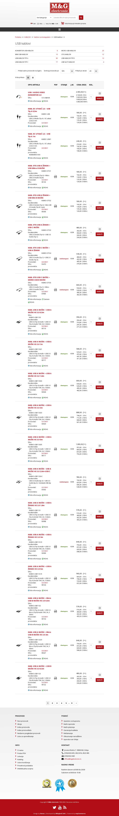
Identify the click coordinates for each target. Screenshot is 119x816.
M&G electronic (53, 802)
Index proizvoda (23, 727)
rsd (53, 24)
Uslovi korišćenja (23, 762)
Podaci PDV (21, 753)
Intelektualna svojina (25, 769)
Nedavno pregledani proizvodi (28, 733)
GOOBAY (45, 123)
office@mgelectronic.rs (72, 759)
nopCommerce (80, 813)
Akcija (19, 724)
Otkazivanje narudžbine (73, 736)
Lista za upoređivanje (25, 736)
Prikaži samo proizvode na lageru (30, 71)
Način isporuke (69, 724)
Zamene (45, 299)
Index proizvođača (24, 730)
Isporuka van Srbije (71, 739)
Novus (42, 813)
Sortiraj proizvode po (51, 71)
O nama (20, 750)
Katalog (20, 759)
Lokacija (20, 756)
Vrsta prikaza (19, 77)
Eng (39, 24)
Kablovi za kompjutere (42, 37)
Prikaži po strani (81, 71)
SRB (33, 24)
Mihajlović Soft (60, 813)
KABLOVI (27, 37)
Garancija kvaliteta (71, 730)
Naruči (100, 98)
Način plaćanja (69, 727)
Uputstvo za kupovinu (72, 721)
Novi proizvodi (22, 721)
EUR (56, 24)
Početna (18, 37)
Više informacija (34, 101)
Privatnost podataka (25, 765)
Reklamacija (68, 733)
